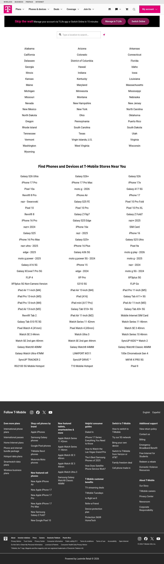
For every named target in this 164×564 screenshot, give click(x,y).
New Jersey (134, 103)
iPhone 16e (82, 226)
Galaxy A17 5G (135, 189)
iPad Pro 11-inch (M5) (134, 290)
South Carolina (82, 127)
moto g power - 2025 (29, 258)
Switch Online (138, 21)
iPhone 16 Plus (82, 245)
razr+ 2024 (29, 226)
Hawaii (82, 66)
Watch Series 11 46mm (134, 321)
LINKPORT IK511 (82, 353)
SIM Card (135, 226)
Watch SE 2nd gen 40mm (29, 340)
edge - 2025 (29, 252)
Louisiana (134, 78)
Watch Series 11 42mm (82, 321)
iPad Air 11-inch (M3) (134, 302)
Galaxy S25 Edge (82, 220)
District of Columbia (82, 60)
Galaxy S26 (134, 176)
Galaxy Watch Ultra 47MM (29, 353)
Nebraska (134, 97)
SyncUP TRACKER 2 (29, 359)
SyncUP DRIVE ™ (82, 359)
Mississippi (134, 91)
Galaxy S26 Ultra (30, 176)
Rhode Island (29, 127)
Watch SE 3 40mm (135, 328)
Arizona (82, 48)
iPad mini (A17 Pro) (82, 302)
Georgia (29, 66)
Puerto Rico (134, 121)
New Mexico (29, 109)
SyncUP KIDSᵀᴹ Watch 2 (134, 340)
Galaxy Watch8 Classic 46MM (134, 347)
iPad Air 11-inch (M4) (29, 290)
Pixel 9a (134, 245)
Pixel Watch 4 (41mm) (29, 328)
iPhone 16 (134, 233)
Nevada (29, 103)
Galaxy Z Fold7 (135, 214)
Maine (29, 85)
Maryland (82, 85)
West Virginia (82, 145)
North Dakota (29, 115)
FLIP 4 (29, 277)
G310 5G (82, 283)
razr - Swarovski (29, 201)
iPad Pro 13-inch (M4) (29, 302)
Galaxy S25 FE (82, 201)
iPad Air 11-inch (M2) (82, 315)
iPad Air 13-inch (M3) (29, 309)
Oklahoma (134, 115)
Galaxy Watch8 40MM (29, 347)
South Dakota (134, 127)
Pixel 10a (29, 189)
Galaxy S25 (29, 233)
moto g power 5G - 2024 (82, 258)
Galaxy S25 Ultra (135, 239)
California (29, 54)
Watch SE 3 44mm (29, 334)
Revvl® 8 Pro (29, 195)
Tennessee (29, 133)
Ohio (82, 115)
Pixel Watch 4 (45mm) (82, 328)
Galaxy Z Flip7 (82, 214)
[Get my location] (104, 34)
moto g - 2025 (134, 258)
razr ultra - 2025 (29, 245)
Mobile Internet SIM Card (134, 315)
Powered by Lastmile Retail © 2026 (82, 558)
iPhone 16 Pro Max (29, 239)
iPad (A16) (82, 296)
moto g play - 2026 (134, 252)
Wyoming (29, 151)
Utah (134, 133)
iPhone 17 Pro (29, 182)
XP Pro (82, 277)
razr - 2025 (82, 233)
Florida (134, 60)
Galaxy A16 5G (29, 264)
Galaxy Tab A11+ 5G (135, 296)
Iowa (134, 72)
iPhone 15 (81, 264)
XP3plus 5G (134, 277)
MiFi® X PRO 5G (134, 359)
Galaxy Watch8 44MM (82, 347)
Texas (82, 133)
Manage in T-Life (113, 21)
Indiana (82, 72)
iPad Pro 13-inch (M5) (29, 296)
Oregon (29, 121)
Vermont (29, 139)
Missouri (29, 97)
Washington (29, 145)
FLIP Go (134, 283)
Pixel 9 (134, 366)
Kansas (29, 78)
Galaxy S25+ (82, 239)
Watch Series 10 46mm (134, 334)
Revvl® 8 (29, 214)
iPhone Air (82, 195)
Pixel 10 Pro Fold (134, 201)
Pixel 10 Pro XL (134, 207)
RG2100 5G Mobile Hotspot (29, 366)
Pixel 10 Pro (82, 207)
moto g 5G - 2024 (134, 271)
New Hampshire (82, 103)
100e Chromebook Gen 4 (134, 353)
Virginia (134, 139)
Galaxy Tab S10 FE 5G (30, 321)
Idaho (134, 66)
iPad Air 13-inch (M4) (82, 290)
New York (82, 109)
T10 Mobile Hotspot (82, 366)
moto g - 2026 (82, 189)
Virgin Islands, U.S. (82, 139)
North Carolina (135, 109)
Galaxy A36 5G (82, 252)
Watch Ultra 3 (82, 334)
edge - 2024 (81, 271)
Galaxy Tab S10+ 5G (82, 309)
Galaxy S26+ (82, 176)
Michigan (29, 91)
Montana (82, 97)
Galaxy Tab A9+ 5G (134, 309)
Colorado (82, 54)
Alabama (29, 48)
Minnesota (82, 91)
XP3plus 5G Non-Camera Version (29, 283)
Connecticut (134, 54)
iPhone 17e (134, 182)
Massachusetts (134, 85)
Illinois (29, 72)
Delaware (29, 60)
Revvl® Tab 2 (29, 315)
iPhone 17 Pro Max (82, 182)
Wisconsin (134, 145)
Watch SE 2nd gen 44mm (82, 340)
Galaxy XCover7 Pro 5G (29, 271)
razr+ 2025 (135, 220)
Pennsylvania (82, 121)
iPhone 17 (134, 195)
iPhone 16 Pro (29, 220)
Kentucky (82, 78)
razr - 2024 (134, 264)
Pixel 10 (29, 207)
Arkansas (134, 48)
